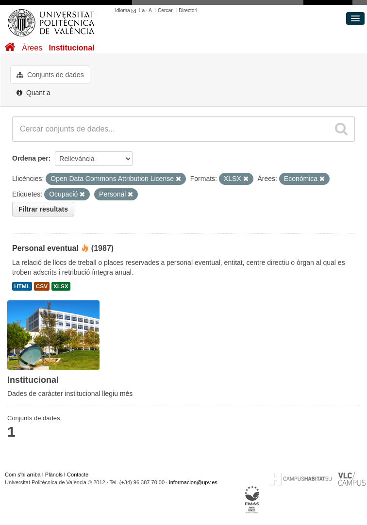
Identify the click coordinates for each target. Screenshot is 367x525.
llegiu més (117, 393)
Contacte (77, 474)
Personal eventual (45, 248)
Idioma (127, 10)
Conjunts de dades (50, 75)
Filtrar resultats (43, 209)
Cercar (165, 10)
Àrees (32, 48)
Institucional (71, 48)
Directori (188, 10)
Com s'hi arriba (23, 474)
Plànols (54, 474)
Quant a (33, 93)
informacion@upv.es (193, 482)
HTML (22, 286)
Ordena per (30, 158)
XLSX (60, 286)
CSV (42, 286)
